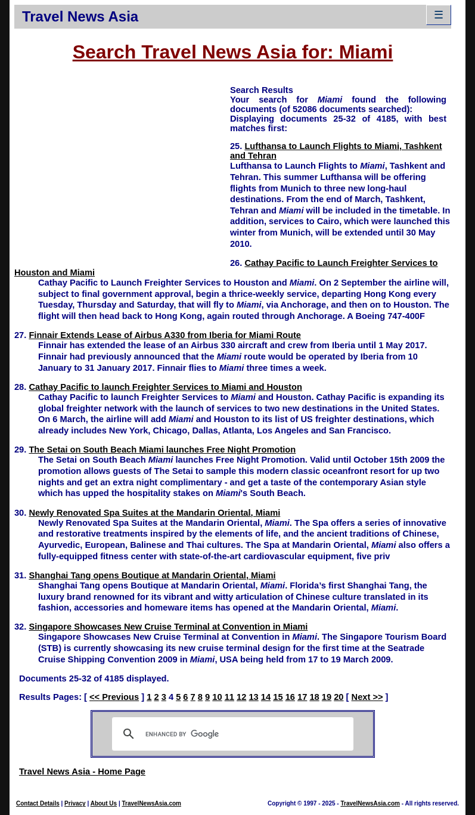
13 (253, 697)
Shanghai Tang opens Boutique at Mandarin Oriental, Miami (152, 575)
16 (290, 697)
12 (241, 697)
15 (277, 697)
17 (302, 697)
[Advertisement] (122, 167)
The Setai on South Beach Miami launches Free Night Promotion (162, 449)
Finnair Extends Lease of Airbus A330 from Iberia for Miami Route (165, 335)
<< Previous (114, 697)
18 (314, 697)
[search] (230, 734)
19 (326, 697)
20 (338, 697)
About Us (104, 803)
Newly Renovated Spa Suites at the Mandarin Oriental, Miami (154, 512)
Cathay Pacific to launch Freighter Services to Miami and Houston (165, 387)
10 (217, 697)
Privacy (75, 803)
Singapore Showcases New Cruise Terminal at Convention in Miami (168, 626)
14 (266, 697)
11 (229, 697)
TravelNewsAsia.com (151, 803)
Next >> (367, 697)
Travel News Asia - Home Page (82, 771)
